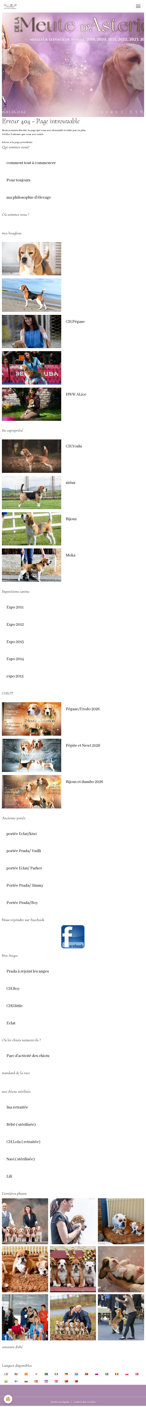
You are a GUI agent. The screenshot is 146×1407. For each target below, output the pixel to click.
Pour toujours (18, 180)
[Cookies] (8, 1399)
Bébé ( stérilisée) (21, 1124)
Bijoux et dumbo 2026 (84, 782)
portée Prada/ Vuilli (23, 851)
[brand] (11, 6)
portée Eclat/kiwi (21, 834)
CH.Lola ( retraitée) (23, 1142)
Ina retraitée (17, 1107)
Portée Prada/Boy (22, 903)
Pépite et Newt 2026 (83, 745)
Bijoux (71, 519)
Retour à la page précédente (17, 142)
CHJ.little (14, 1006)
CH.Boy (13, 988)
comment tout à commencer (31, 163)
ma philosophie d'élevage (28, 197)
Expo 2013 (15, 642)
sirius (70, 482)
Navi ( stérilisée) (20, 1159)
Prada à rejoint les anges (27, 971)
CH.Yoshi (74, 446)
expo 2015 (15, 676)
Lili (9, 1176)
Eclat (10, 1023)
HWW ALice (76, 394)
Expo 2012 (15, 624)
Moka (70, 555)
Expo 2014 (15, 659)
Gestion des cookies (84, 1402)
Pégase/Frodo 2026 (83, 709)
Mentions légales (60, 1402)
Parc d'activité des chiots (27, 1056)
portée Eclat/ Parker (24, 868)
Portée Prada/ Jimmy (25, 885)
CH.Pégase (75, 321)
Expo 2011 (15, 607)
